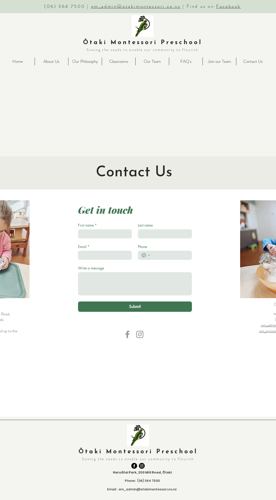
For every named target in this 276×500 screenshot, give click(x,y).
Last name (145, 225)
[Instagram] (140, 334)
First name (87, 225)
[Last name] (163, 233)
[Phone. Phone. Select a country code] (146, 255)
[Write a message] (135, 283)
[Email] (103, 255)
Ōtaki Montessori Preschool (142, 43)
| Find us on (211, 6)
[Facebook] (127, 334)
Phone (142, 246)
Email (83, 246)
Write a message (91, 268)
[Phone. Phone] (170, 255)
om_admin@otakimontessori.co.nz (136, 6)
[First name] (103, 233)
